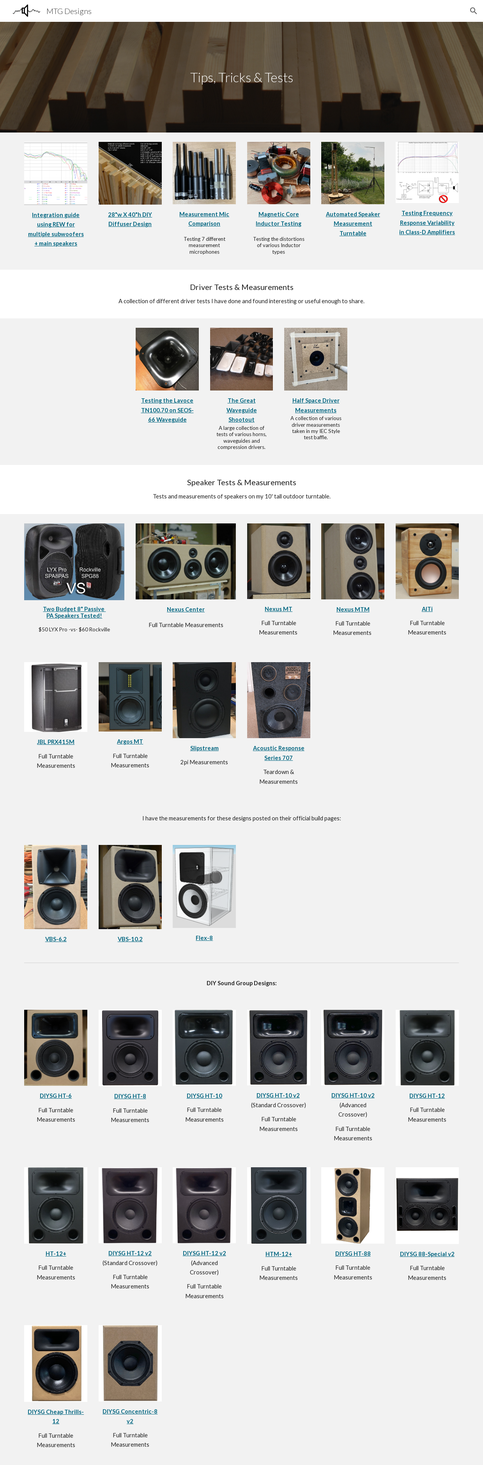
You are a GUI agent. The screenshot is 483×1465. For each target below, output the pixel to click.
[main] (241, 77)
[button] (473, 11)
